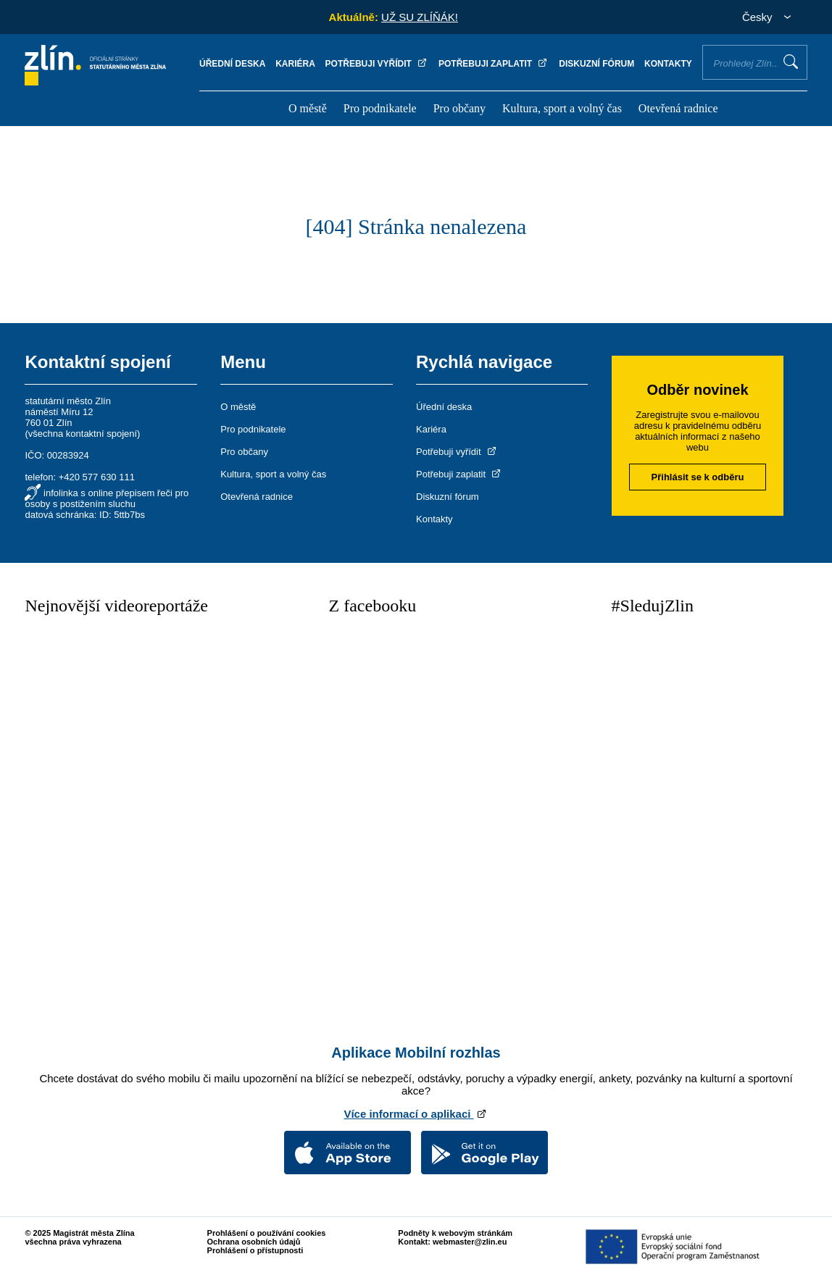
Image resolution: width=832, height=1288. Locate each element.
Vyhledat (791, 62)
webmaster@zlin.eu (470, 1241)
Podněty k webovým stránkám (455, 1233)
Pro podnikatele (380, 108)
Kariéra (295, 64)
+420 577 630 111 (97, 477)
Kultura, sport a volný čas (562, 108)
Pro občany (459, 108)
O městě (307, 108)
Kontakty (668, 64)
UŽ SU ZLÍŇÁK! (419, 17)
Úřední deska (232, 64)
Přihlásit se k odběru (698, 477)
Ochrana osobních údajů (254, 1241)
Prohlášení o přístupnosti (255, 1250)
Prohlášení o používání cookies (266, 1233)
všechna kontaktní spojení (82, 433)
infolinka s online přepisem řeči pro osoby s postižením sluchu (106, 498)
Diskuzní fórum (596, 64)
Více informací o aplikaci (416, 1114)
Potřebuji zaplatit (493, 64)
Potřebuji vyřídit (377, 64)
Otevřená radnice (678, 108)
